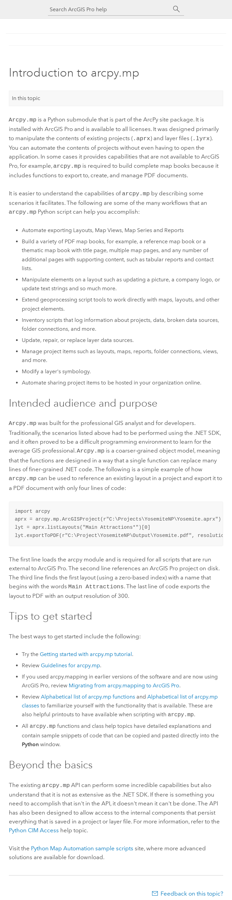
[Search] (176, 9)
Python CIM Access (34, 823)
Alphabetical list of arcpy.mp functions (88, 690)
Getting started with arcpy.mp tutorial (86, 648)
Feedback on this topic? (192, 886)
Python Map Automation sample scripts (82, 841)
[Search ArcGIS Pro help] (109, 9)
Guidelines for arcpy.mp (70, 659)
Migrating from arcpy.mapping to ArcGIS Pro (124, 679)
